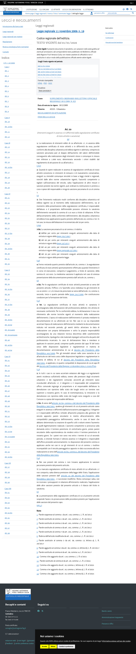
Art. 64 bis (8, 513)
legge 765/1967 (63, 236)
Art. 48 (7, 396)
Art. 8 (7, 106)
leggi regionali (40, 13)
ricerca (50, 13)
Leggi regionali (8, 31)
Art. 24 (7, 213)
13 (38, 569)
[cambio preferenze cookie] (24, 643)
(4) (38, 280)
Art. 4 (7, 86)
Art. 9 (7, 111)
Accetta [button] (44, 646)
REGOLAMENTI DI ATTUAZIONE (52, 113)
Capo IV (7, 194)
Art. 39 (7, 315)
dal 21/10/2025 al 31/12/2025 (49, 69)
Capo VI (7, 356)
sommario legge (65, 13)
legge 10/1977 (63, 243)
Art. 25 (7, 218)
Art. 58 (7, 472)
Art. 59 (7, 477)
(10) (38, 260)
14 (38, 573)
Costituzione (109, 38)
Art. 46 (7, 386)
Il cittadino (88, 9)
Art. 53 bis (8, 426)
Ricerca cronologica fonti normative (16, 47)
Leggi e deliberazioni (71, 9)
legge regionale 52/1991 (67, 250)
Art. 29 (7, 243)
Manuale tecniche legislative (114, 42)
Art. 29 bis (8, 248)
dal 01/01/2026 (44, 66)
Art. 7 (7, 101)
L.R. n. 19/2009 (9, 63)
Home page (29, 13)
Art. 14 (7, 152)
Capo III (7, 143)
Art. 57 (7, 467)
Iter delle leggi (110, 33)
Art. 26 (7, 223)
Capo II (7, 118)
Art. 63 (7, 503)
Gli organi (44, 9)
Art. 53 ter (8, 431)
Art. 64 (7, 508)
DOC (50, 83)
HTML (40, 83)
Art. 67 (7, 528)
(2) (40, 166)
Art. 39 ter (8, 325)
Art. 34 (7, 279)
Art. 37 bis (8, 304)
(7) (38, 225)
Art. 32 (7, 264)
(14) (38, 458)
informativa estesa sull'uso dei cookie (116, 641)
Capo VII (8, 463)
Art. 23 (7, 208)
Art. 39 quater (10, 330)
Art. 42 (7, 365)
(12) (38, 300)
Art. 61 (7, 492)
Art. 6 (7, 96)
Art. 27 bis (8, 233)
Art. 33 (7, 274)
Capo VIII (8, 488)
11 (38, 561)
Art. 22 (7, 203)
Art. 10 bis (8, 127)
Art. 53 (7, 421)
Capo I (7, 67)
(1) (38, 166)
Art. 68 (7, 533)
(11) (40, 505)
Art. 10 (7, 121)
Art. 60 (7, 482)
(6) (68, 139)
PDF (45, 83)
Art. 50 (7, 406)
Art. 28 (7, 238)
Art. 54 (7, 442)
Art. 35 (7, 284)
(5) (38, 492)
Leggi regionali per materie (12, 36)
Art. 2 (7, 76)
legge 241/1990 (76, 294)
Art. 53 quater (10, 437)
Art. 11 (7, 132)
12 (38, 565)
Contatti (6, 52)
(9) (38, 505)
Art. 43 (7, 370)
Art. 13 (7, 147)
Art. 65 (7, 518)
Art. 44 (7, 376)
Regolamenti (7, 42)
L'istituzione (31, 9)
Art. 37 (7, 299)
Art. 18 (7, 177)
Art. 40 (7, 340)
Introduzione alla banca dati (13, 26)
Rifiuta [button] (53, 646)
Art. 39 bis (8, 320)
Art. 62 (7, 497)
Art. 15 (7, 157)
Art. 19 (7, 182)
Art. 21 (7, 198)
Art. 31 (7, 259)
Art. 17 (7, 172)
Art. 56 (7, 452)
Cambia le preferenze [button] (66, 646)
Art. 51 (7, 411)
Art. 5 (7, 91)
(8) (40, 225)
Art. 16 (7, 162)
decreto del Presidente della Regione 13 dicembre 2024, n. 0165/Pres (68, 366)
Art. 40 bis (8, 345)
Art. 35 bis (8, 289)
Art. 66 (7, 523)
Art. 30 (7, 254)
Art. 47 (7, 391)
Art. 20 (7, 188)
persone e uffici (98, 13)
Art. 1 (7, 71)
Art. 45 (7, 381)
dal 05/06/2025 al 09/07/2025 (49, 74)
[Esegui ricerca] (133, 13)
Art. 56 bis (8, 457)
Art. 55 (7, 447)
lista (55, 13)
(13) (38, 369)
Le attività (55, 9)
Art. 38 (7, 309)
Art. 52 (7, 416)
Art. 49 (7, 401)
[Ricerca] (118, 13)
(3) (38, 195)
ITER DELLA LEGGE (46, 117)
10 (38, 556)
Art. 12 (7, 137)
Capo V (7, 270)
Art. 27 (7, 228)
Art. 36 (7, 294)
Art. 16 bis (8, 167)
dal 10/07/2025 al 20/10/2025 (49, 72)
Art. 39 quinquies (11, 335)
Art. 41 (7, 360)
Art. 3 (7, 81)
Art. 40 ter (8, 350)
